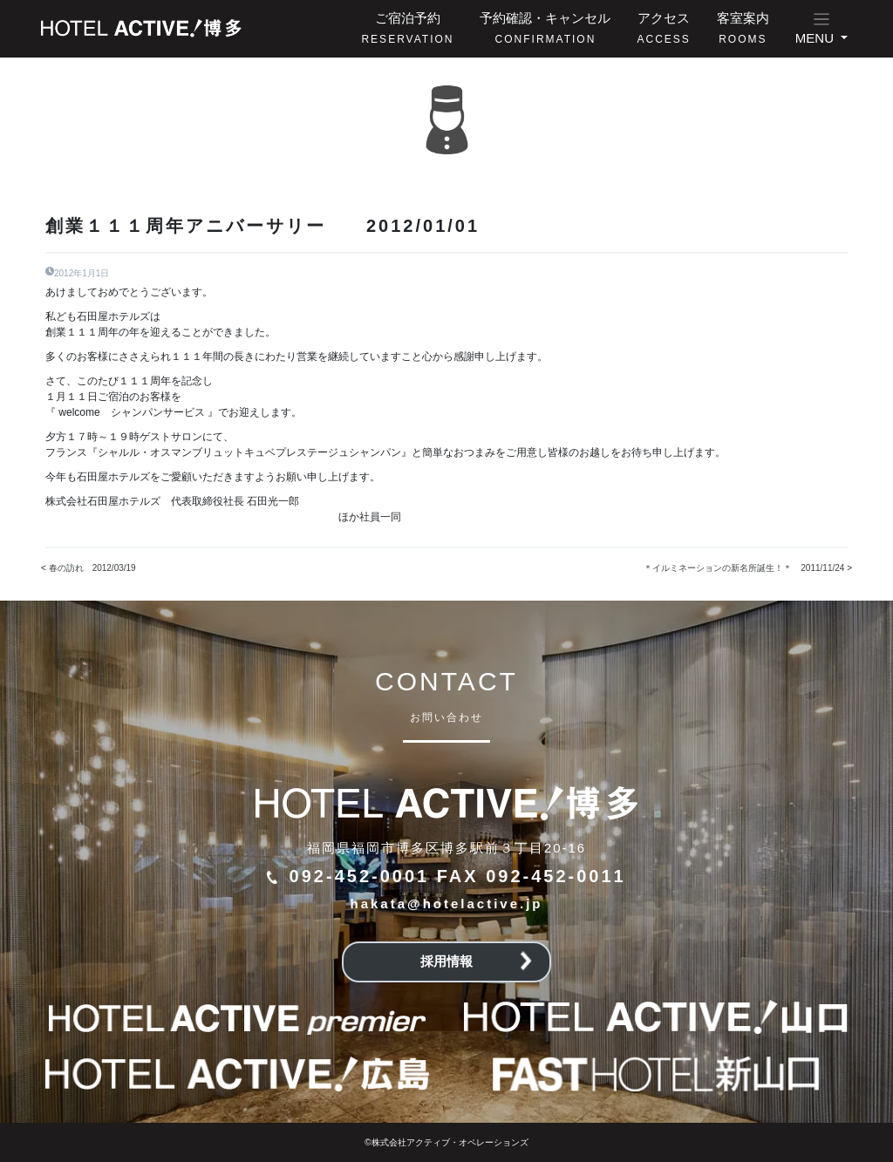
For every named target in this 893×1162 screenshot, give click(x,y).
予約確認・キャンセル (545, 27)
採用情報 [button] (476, 961)
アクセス (663, 27)
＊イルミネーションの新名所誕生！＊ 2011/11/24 (744, 568)
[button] (821, 28)
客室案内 (743, 27)
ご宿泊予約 (407, 27)
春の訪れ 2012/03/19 (92, 568)
